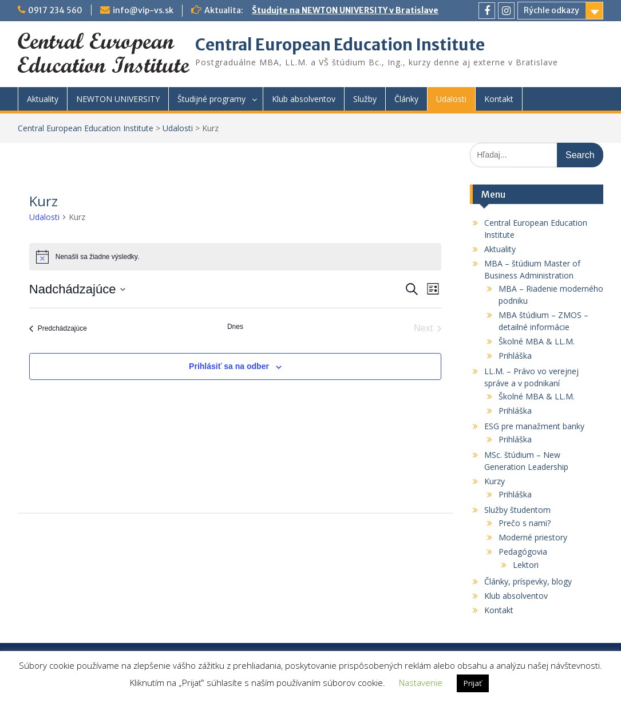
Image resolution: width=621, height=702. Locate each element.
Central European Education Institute (340, 44)
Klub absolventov (303, 98)
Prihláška (515, 355)
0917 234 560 (55, 10)
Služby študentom (517, 509)
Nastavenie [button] (420, 682)
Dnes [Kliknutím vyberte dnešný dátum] (235, 327)
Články (406, 98)
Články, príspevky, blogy (528, 581)
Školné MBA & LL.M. (537, 341)
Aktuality (42, 98)
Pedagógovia (523, 551)
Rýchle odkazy (551, 10)
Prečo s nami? (525, 522)
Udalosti (451, 98)
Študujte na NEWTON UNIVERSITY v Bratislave (345, 10)
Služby (365, 98)
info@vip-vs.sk (143, 10)
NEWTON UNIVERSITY (118, 98)
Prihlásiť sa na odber (229, 366)
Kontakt (498, 98)
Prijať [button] (473, 683)
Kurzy (494, 481)
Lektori (526, 564)
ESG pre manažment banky (534, 426)
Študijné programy (211, 98)
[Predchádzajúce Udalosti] (58, 328)
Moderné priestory (533, 537)
